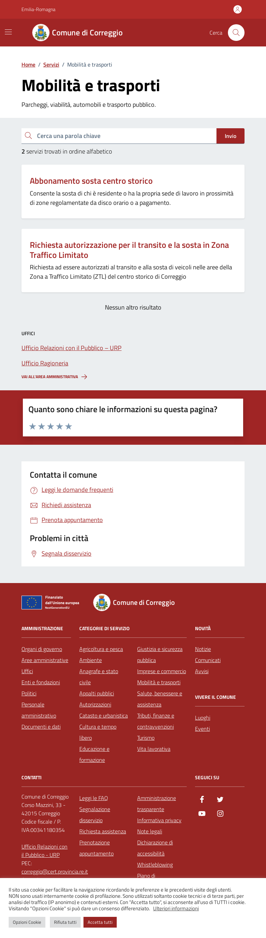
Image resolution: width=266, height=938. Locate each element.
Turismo (145, 737)
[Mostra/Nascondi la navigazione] (8, 32)
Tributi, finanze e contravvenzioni (155, 721)
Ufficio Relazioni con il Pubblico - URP (44, 850)
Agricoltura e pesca (101, 649)
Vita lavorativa (153, 749)
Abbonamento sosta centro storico (91, 181)
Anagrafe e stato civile (98, 676)
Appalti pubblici (96, 693)
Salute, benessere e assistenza (159, 699)
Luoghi (202, 717)
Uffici (27, 671)
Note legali (149, 831)
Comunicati (208, 660)
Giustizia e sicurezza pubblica (160, 654)
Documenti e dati (41, 726)
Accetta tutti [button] (100, 922)
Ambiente (90, 660)
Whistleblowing (155, 864)
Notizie (203, 649)
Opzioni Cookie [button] (27, 922)
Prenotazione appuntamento (96, 848)
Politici (28, 693)
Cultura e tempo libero (97, 732)
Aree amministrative (44, 660)
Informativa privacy (159, 820)
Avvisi (202, 671)
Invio (230, 136)
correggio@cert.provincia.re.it (54, 871)
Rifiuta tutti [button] (65, 922)
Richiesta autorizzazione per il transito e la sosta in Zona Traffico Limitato (129, 250)
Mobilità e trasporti (158, 682)
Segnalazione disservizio (94, 814)
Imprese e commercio (161, 671)
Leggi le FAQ (93, 798)
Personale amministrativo (38, 710)
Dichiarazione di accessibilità (155, 848)
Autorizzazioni (95, 704)
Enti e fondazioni (40, 682)
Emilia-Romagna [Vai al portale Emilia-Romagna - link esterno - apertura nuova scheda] (38, 9)
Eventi (202, 728)
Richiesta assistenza (102, 831)
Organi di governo (41, 649)
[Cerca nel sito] (236, 32)
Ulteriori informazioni (176, 908)
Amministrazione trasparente (156, 803)
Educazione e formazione (94, 754)
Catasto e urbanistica (103, 715)
